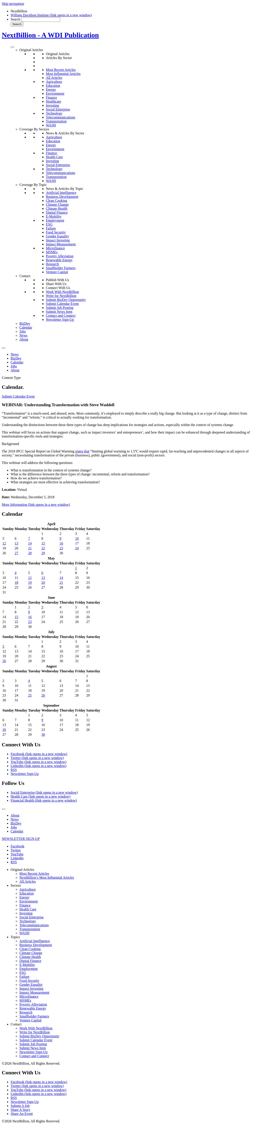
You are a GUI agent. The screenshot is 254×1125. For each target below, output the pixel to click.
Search (15, 19)
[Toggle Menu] (12, 47)
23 (61, 548)
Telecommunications (60, 117)
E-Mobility (54, 216)
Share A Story (20, 1110)
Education (53, 85)
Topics (15, 937)
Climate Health (56, 208)
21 (30, 548)
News (23, 335)
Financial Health (44, 800)
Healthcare (53, 101)
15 (43, 543)
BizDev (24, 323)
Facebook (39, 754)
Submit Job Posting (59, 308)
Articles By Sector (59, 58)
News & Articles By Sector (65, 133)
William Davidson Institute (51, 15)
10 (77, 538)
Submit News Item (59, 311)
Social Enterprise (58, 109)
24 (77, 548)
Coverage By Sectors (34, 129)
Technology (54, 113)
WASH (51, 125)
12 (4, 543)
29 (43, 553)
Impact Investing (58, 240)
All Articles (54, 78)
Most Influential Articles (63, 74)
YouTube (38, 762)
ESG (49, 224)
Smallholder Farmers (61, 268)
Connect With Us (58, 288)
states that (82, 451)
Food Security (56, 232)
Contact (24, 276)
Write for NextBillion (61, 296)
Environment (55, 93)
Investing (52, 105)
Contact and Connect (60, 315)
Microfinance (55, 248)
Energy (51, 89)
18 (16, 582)
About (23, 339)
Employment (55, 220)
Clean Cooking (56, 200)
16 (61, 543)
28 (30, 553)
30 (43, 734)
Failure (51, 228)
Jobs (22, 331)
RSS (14, 770)
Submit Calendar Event (62, 304)
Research (52, 264)
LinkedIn (38, 766)
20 (43, 582)
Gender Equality (57, 236)
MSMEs (52, 252)
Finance (51, 97)
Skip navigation (13, 4)
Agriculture (54, 81)
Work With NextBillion (62, 292)
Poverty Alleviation (59, 256)
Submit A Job (20, 1106)
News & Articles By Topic (64, 189)
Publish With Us (57, 280)
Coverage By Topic (33, 185)
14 (30, 543)
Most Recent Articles (61, 70)
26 (4, 661)
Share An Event (22, 1114)
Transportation (56, 121)
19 (30, 582)
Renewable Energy (59, 260)
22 (43, 548)
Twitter (37, 758)
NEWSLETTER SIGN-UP (21, 839)
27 (16, 553)
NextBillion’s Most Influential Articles (46, 877)
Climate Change (57, 204)
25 (30, 695)
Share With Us (56, 284)
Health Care (54, 157)
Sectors (16, 885)
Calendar (25, 327)
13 (16, 543)
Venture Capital (57, 272)
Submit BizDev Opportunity (66, 300)
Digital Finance (57, 212)
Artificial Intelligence (61, 193)
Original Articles (31, 50)
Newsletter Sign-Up (60, 319)
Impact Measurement (61, 244)
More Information (36, 504)
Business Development (62, 196)
